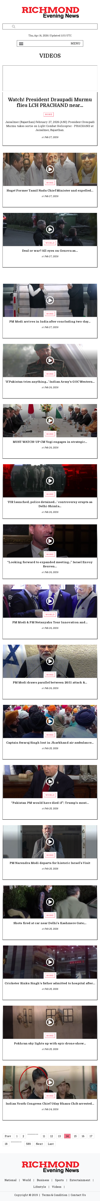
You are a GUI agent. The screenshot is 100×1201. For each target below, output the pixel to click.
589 (28, 1144)
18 (6, 1144)
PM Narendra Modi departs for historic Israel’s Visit (50, 863)
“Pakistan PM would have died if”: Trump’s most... (50, 802)
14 (67, 1136)
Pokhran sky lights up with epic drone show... (50, 1043)
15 (75, 1136)
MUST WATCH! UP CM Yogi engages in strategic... (50, 442)
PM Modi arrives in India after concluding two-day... (49, 321)
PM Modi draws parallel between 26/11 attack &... (50, 682)
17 (91, 1136)
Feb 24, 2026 (51, 1109)
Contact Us (78, 1195)
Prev (8, 1136)
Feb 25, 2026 (51, 748)
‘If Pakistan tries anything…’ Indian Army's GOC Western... (50, 381)
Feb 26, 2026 (51, 387)
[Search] (50, 26)
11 (44, 1136)
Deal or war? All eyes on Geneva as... (50, 250)
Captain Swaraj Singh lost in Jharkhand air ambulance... (50, 742)
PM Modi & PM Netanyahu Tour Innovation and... (50, 622)
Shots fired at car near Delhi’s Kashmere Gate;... (50, 923)
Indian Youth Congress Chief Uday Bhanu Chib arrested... (50, 1103)
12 (51, 1136)
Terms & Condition (54, 1195)
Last (51, 1144)
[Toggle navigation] (21, 43)
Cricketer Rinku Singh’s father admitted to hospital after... (50, 983)
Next (39, 1144)
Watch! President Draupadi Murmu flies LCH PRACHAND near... (50, 102)
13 (59, 1136)
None (48, 114)
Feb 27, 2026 (51, 137)
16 (83, 1136)
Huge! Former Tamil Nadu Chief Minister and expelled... (50, 190)
